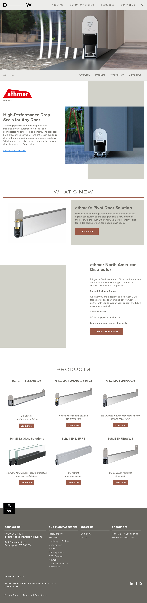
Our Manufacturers (82, 4)
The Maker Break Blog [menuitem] (125, 533)
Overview (84, 74)
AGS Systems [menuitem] (57, 552)
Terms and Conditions (34, 595)
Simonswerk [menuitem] (56, 545)
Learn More (87, 231)
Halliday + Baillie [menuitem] (59, 541)
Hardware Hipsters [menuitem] (123, 537)
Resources (107, 4)
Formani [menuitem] (53, 537)
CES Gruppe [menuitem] (56, 556)
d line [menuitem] (52, 548)
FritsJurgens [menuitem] (56, 533)
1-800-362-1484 (98, 311)
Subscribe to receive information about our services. (30, 585)
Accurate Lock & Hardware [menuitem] (58, 565)
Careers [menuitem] (85, 537)
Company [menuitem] (86, 533)
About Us (57, 4)
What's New (117, 74)
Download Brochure (107, 331)
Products (100, 74)
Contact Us (128, 4)
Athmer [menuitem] (53, 560)
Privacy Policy (12, 595)
